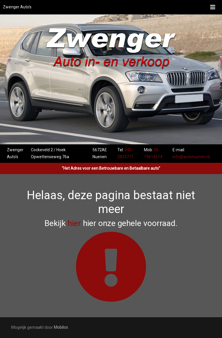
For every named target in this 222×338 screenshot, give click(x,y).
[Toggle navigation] (212, 7)
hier (74, 223)
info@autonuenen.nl (191, 156)
